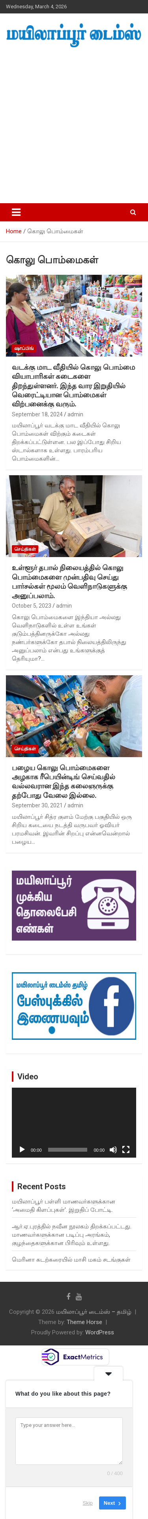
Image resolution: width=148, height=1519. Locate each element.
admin (75, 414)
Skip (88, 1503)
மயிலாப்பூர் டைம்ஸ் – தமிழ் (93, 1311)
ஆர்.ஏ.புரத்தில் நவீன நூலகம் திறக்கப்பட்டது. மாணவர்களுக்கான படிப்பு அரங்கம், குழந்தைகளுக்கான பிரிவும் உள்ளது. (71, 1235)
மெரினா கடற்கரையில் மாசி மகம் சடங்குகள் (71, 1259)
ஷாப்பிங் (24, 348)
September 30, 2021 (37, 805)
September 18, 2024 (37, 414)
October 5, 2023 (31, 606)
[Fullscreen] (126, 1150)
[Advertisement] (74, 126)
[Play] (22, 1150)
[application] (74, 1123)
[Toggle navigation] (16, 212)
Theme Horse (84, 1322)
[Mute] (113, 1150)
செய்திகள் (25, 549)
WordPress (99, 1332)
